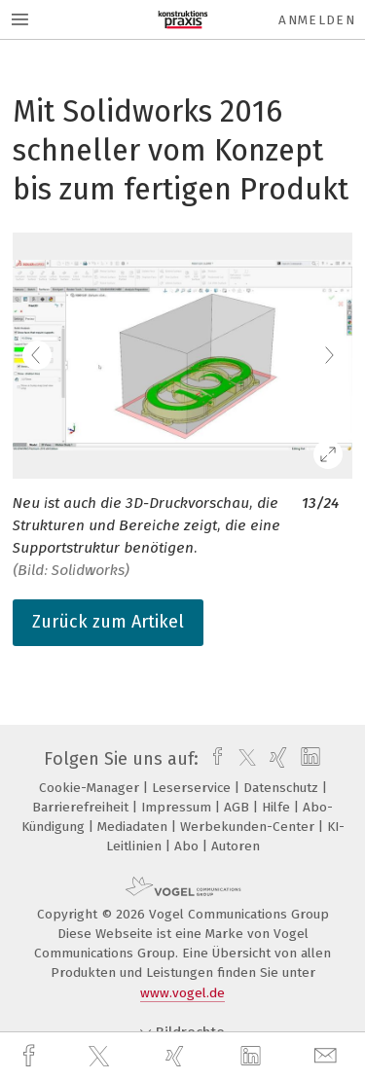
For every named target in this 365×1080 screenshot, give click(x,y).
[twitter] (101, 1056)
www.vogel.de (182, 993)
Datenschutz (282, 787)
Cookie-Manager (91, 787)
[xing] (177, 1056)
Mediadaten (134, 826)
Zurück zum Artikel (108, 621)
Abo (188, 846)
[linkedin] (253, 1056)
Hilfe (278, 807)
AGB (238, 807)
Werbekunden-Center (249, 826)
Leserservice (193, 787)
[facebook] (31, 1056)
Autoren (235, 846)
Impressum (178, 807)
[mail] (328, 1056)
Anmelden (316, 20)
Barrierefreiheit (82, 807)
